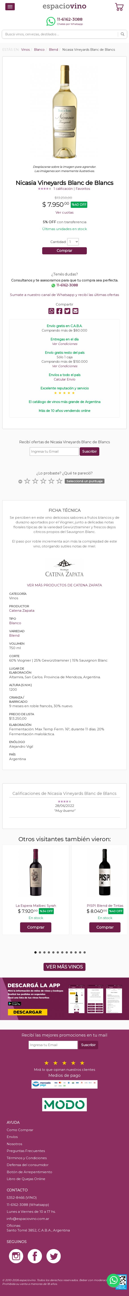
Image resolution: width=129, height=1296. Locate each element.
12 (84, 952)
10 (76, 952)
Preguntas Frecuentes (26, 1151)
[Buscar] (122, 34)
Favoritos (83, 189)
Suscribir (89, 451)
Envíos (12, 1137)
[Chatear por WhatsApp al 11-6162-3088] (64, 21)
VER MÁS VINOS (64, 967)
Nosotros (14, 1144)
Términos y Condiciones (27, 1158)
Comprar (64, 251)
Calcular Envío (64, 379)
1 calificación (63, 189)
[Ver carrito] (119, 7)
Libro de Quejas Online (26, 1179)
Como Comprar (20, 1130)
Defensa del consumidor (27, 1165)
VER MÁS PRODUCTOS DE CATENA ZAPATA (64, 585)
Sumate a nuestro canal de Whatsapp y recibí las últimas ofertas (64, 295)
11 (80, 952)
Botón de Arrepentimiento (29, 1172)
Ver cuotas (64, 212)
